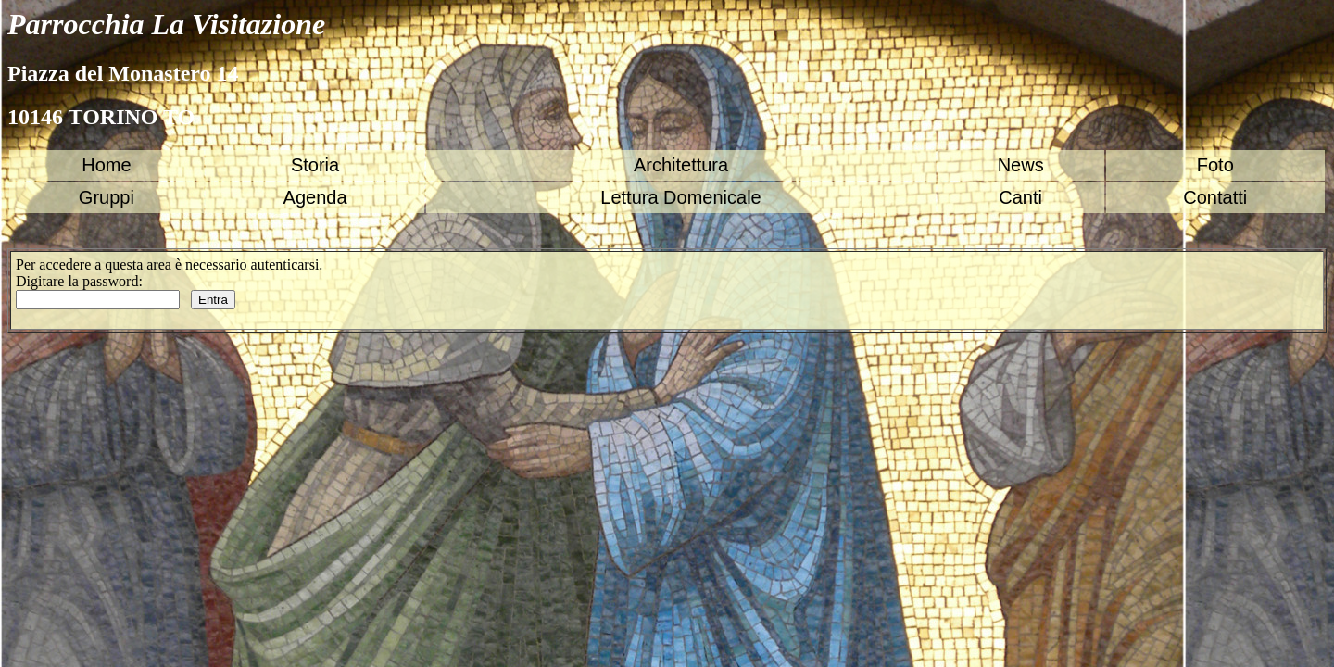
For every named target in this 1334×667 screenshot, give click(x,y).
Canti (1020, 197)
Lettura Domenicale (680, 197)
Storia (315, 165)
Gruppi (106, 197)
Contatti (1215, 197)
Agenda (315, 197)
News (1021, 165)
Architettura (681, 165)
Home (106, 165)
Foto (1215, 165)
